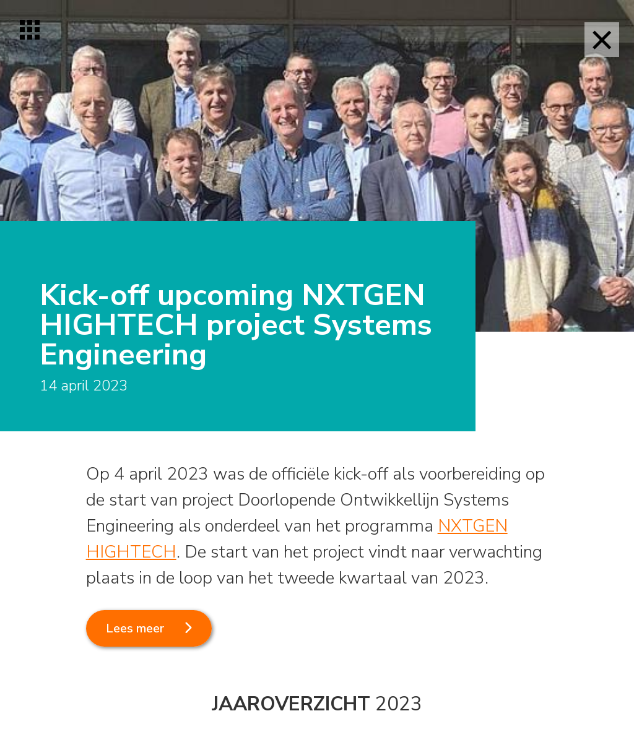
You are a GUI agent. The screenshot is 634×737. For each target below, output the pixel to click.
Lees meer (135, 628)
